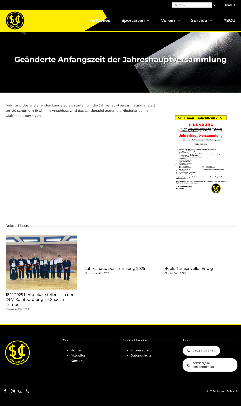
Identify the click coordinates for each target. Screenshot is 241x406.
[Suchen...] (192, 5)
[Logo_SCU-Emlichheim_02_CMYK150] (15, 12)
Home (76, 350)
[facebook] (5, 391)
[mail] (20, 391)
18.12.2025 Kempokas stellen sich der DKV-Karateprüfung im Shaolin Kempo (39, 299)
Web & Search (229, 391)
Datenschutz (140, 355)
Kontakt (77, 361)
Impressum (139, 350)
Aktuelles (78, 355)
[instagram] (13, 391)
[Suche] (214, 5)
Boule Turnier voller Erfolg (188, 268)
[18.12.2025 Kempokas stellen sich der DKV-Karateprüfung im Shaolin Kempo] (41, 237)
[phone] (28, 391)
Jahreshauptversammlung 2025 (115, 268)
